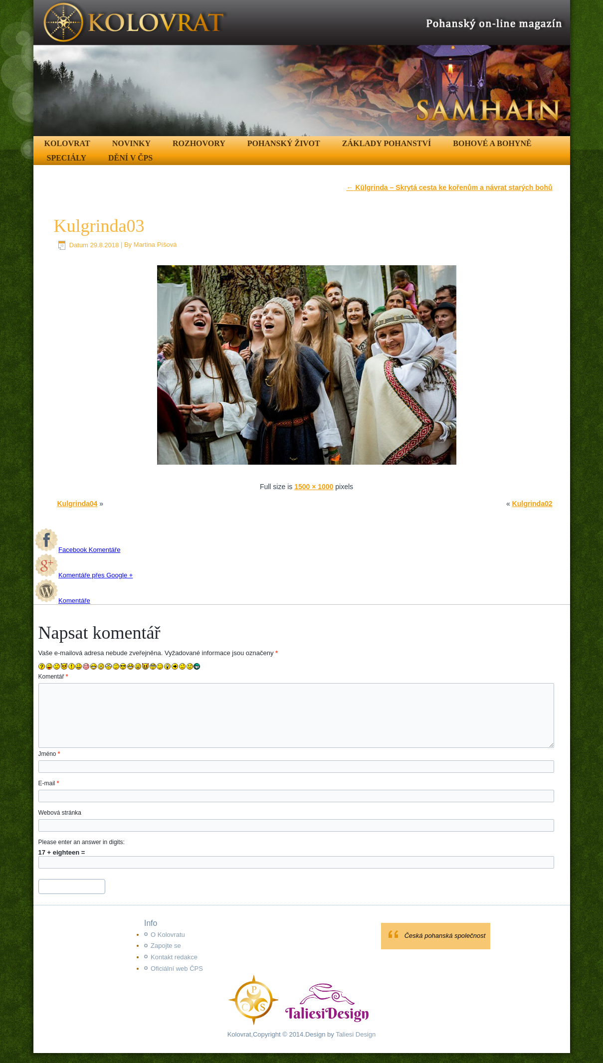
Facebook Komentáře (77, 549)
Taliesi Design (355, 1034)
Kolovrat (67, 143)
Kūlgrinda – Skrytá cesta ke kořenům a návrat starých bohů (449, 187)
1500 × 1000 (313, 487)
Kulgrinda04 (77, 504)
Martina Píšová (155, 245)
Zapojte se (166, 945)
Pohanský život (283, 143)
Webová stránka (60, 812)
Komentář (53, 676)
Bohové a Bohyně (492, 143)
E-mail (48, 783)
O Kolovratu (168, 934)
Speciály (66, 158)
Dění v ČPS (130, 158)
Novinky (131, 143)
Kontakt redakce (174, 957)
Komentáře (62, 600)
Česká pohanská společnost (445, 935)
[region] (301, 68)
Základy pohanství (386, 143)
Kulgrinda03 (99, 226)
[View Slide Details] (301, 68)
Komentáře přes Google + (83, 575)
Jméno (49, 753)
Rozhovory (199, 143)
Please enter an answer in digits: (81, 842)
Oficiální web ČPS (177, 968)
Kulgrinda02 (532, 504)
